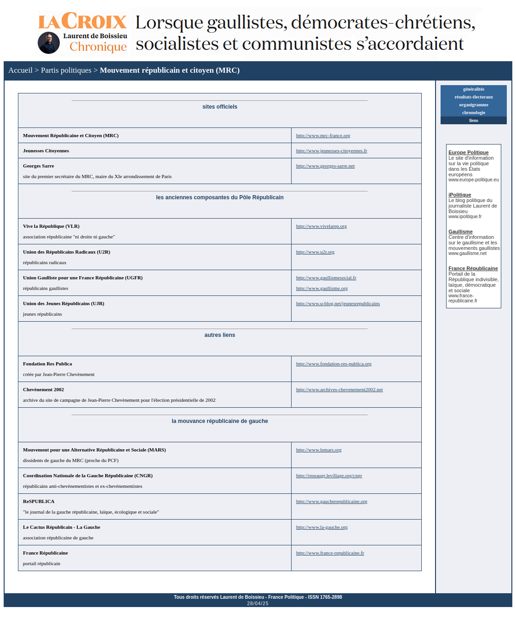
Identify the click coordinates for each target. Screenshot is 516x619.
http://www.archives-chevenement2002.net (339, 389)
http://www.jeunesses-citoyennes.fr (331, 150)
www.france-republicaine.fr (462, 298)
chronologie (473, 112)
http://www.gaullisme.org (322, 288)
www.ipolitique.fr (465, 216)
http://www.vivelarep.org (321, 226)
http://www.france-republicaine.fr (330, 552)
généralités (473, 89)
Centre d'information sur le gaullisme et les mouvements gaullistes (474, 242)
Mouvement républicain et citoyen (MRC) (170, 70)
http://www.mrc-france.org (323, 135)
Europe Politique (468, 152)
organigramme (473, 104)
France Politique (286, 597)
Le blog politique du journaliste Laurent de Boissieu (472, 205)
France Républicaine (473, 268)
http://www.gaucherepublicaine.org (331, 501)
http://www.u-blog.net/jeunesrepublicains (338, 303)
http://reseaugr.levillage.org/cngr (329, 475)
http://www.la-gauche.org (322, 527)
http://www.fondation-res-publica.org (334, 363)
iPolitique (459, 194)
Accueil (20, 70)
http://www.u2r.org (315, 252)
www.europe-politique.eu (473, 179)
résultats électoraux (473, 96)
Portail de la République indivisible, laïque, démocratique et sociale (473, 282)
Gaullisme (460, 231)
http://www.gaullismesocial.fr (326, 277)
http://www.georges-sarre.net (325, 165)
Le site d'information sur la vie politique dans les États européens (470, 166)
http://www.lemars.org (319, 449)
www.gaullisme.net (467, 253)
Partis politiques (66, 70)
